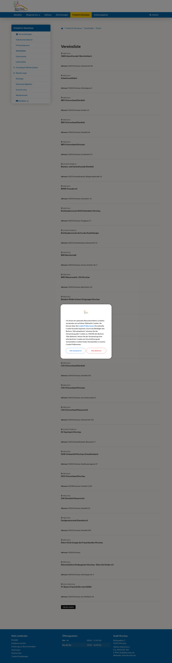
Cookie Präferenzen (86, 326)
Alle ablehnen (96, 351)
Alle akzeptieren (76, 351)
